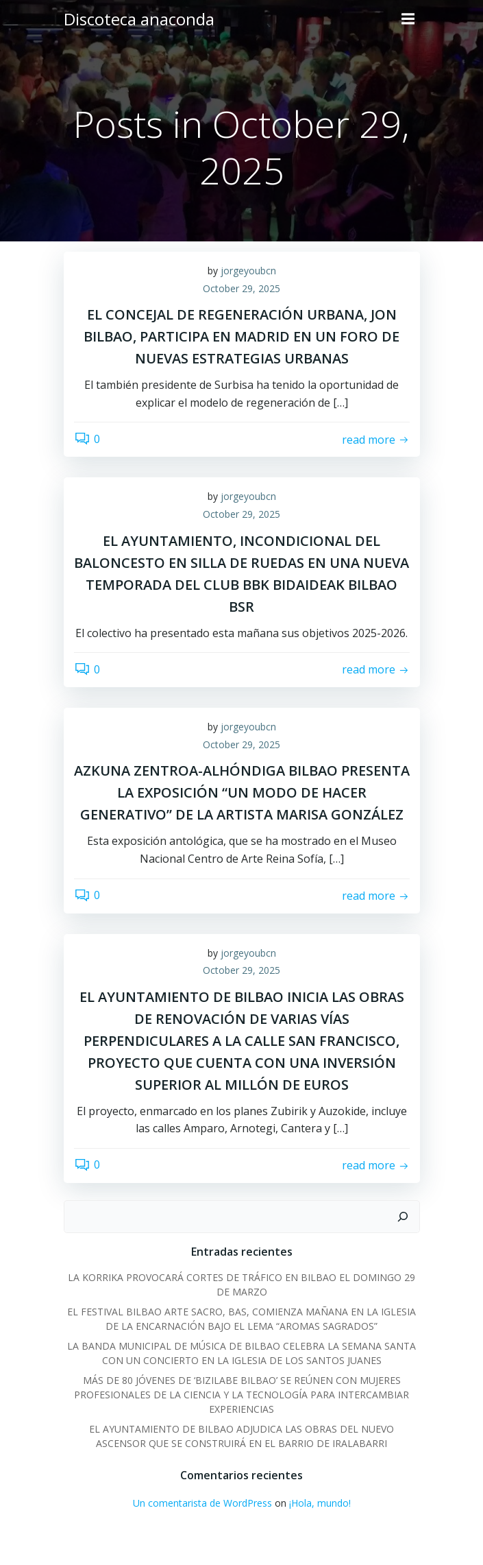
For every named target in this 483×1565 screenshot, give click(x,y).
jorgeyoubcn (248, 270)
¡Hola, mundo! (320, 1502)
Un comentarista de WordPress (202, 1502)
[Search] (402, 1216)
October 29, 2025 (241, 288)
